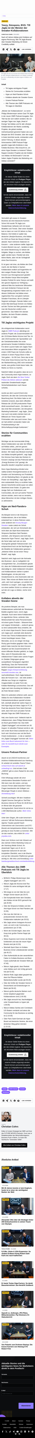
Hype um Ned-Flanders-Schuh (17, 94)
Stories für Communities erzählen (18, 91)
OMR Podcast (13, 331)
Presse (28, 1421)
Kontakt (4, 1424)
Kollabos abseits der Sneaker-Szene (19, 97)
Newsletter (13, 1424)
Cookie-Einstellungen (25, 1427)
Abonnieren (26, 1406)
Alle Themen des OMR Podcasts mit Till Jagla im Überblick (19, 104)
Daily (3, 16)
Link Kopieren (26, 49)
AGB (15, 1427)
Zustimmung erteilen (17, 190)
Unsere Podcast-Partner (15, 100)
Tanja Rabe (5, 1249)
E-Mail (3, 1390)
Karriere (20, 1421)
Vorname (4, 1374)
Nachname (4, 1382)
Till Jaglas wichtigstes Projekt (16, 88)
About (13, 1421)
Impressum (29, 1424)
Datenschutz (7, 1427)
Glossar (21, 1424)
